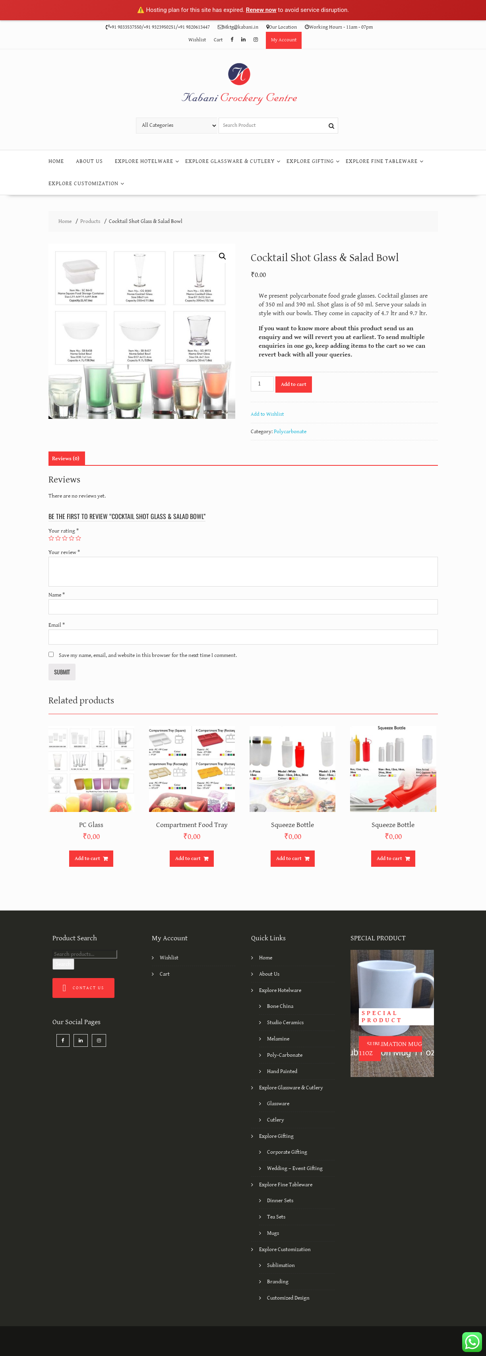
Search (63, 964)
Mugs (273, 1233)
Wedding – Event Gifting (295, 1168)
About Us (89, 161)
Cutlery (275, 1120)
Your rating (63, 531)
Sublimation (281, 1265)
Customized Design (288, 1298)
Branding (278, 1282)
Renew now (261, 10)
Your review (64, 552)
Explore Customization (83, 183)
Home (56, 161)
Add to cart (293, 384)
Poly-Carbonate (284, 1055)
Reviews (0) (65, 458)
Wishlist (197, 40)
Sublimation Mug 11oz (390, 1048)
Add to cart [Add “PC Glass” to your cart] (87, 859)
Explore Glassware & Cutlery (230, 161)
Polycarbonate (290, 431)
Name (56, 595)
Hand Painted (282, 1071)
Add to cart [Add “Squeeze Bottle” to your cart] (289, 859)
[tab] (65, 458)
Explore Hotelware (144, 161)
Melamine (278, 1039)
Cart (218, 40)
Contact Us (84, 988)
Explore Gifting (310, 161)
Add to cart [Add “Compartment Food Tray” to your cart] (188, 859)
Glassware (278, 1103)
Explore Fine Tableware (382, 161)
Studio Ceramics (285, 1022)
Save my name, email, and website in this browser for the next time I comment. (148, 655)
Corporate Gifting (287, 1152)
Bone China (280, 1006)
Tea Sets (276, 1217)
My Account (283, 40)
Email (56, 625)
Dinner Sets (280, 1200)
